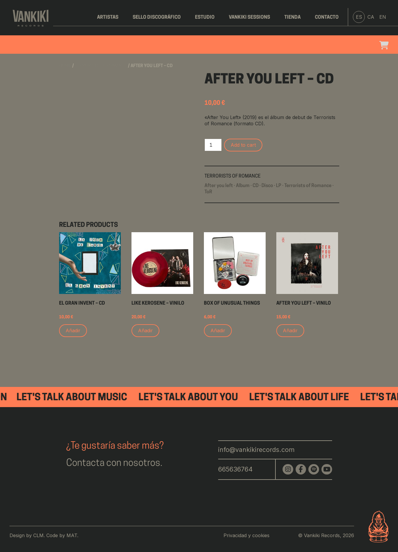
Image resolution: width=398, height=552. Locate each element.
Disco (267, 186)
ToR (208, 192)
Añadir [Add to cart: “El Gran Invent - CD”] (73, 330)
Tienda (292, 17)
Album (243, 186)
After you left (218, 186)
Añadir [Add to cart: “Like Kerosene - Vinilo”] (145, 330)
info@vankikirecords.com (256, 449)
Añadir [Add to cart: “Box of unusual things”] (217, 330)
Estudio (205, 17)
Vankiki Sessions (249, 17)
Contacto (327, 17)
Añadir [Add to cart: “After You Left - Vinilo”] (290, 330)
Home (65, 66)
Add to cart (243, 145)
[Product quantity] (213, 145)
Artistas (107, 17)
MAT (71, 535)
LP (278, 186)
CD (256, 186)
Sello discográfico (157, 17)
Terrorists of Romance (101, 66)
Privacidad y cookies (246, 535)
